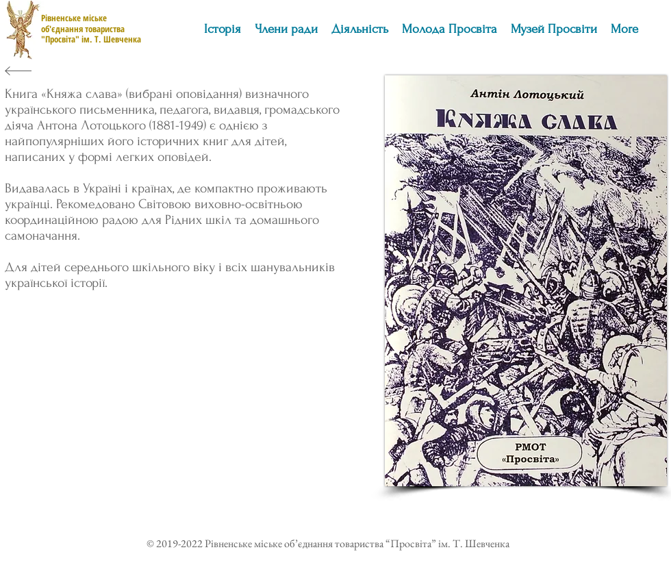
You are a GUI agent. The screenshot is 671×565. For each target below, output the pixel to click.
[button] (360, 29)
